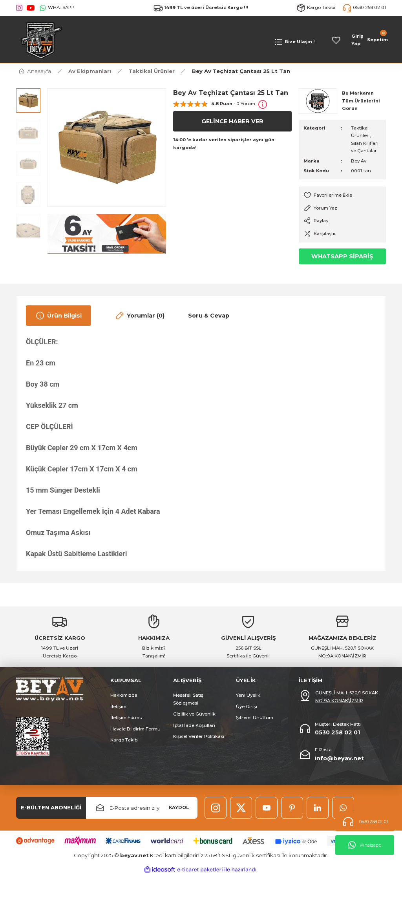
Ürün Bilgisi (58, 315)
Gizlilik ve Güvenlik (194, 714)
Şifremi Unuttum (254, 717)
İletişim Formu (126, 717)
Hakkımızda (123, 695)
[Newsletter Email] (141, 808)
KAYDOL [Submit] (179, 807)
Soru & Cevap (208, 315)
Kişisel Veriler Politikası (198, 736)
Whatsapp (364, 845)
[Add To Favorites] (342, 195)
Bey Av (358, 161)
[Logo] (39, 40)
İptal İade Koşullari (194, 725)
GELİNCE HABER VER (232, 121)
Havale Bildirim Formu (135, 729)
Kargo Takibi (124, 740)
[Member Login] (356, 40)
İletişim (118, 706)
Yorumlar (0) (139, 315)
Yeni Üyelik (248, 695)
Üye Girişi (246, 706)
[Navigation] (294, 42)
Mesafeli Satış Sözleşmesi (188, 698)
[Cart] (377, 40)
